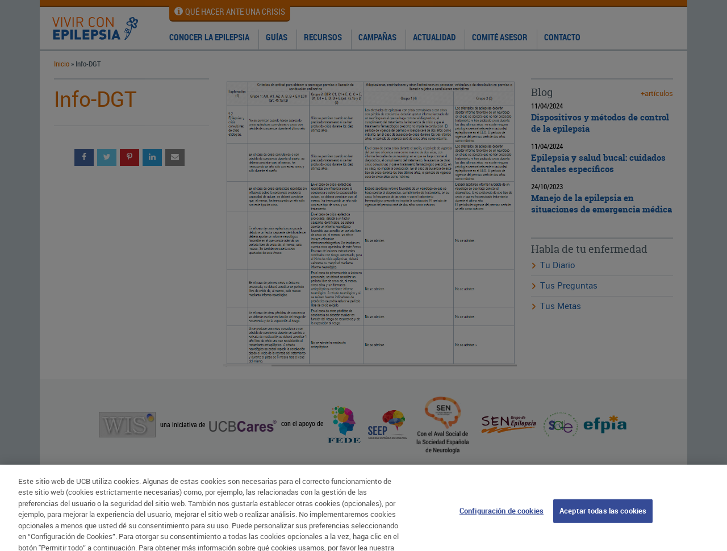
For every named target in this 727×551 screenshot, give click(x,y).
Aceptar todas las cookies (602, 515)
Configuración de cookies (501, 515)
